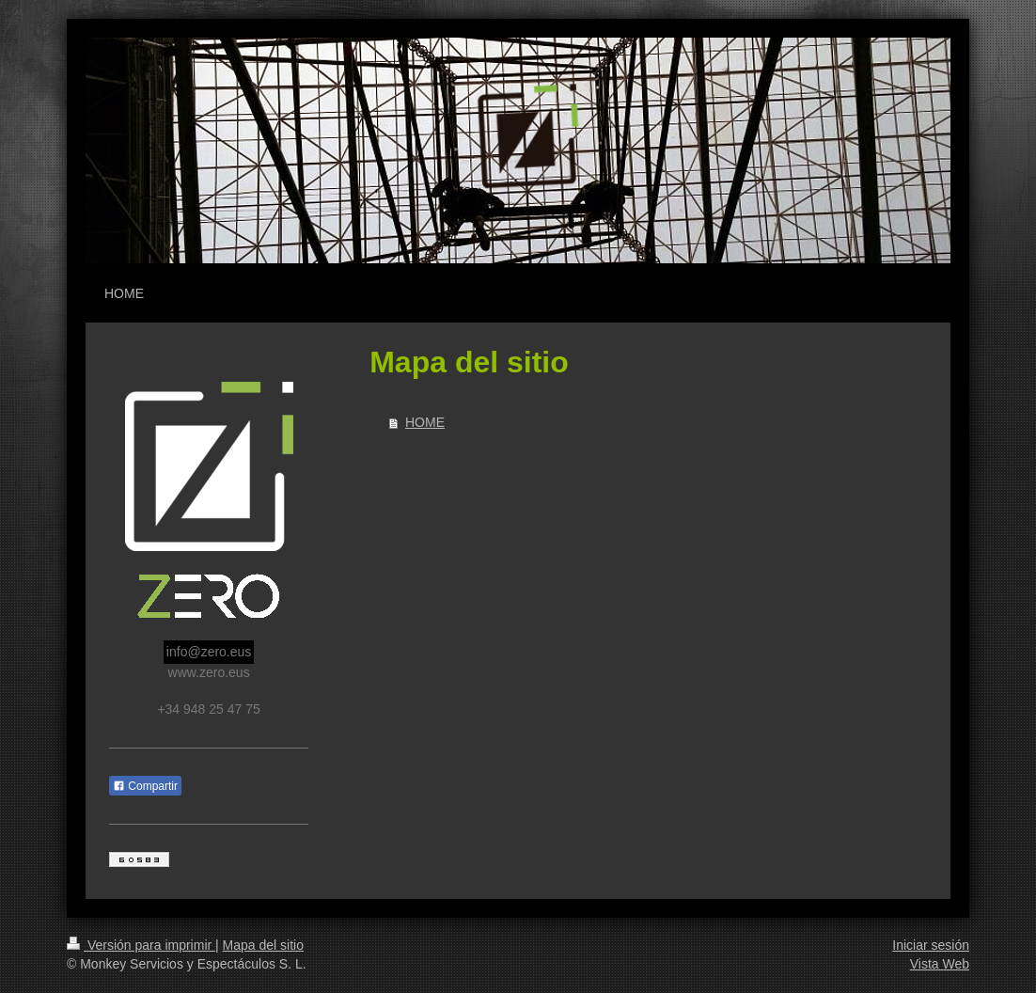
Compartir (145, 786)
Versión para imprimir (141, 945)
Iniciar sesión (930, 945)
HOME (425, 422)
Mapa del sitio (263, 945)
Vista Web (939, 963)
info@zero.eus (208, 651)
